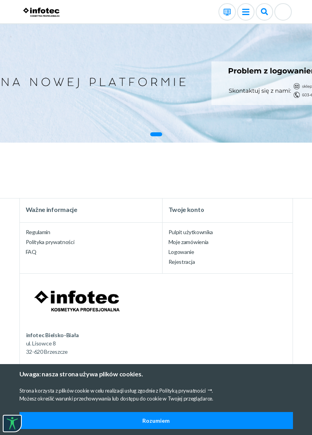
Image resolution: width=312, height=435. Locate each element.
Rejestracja (181, 261)
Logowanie (181, 251)
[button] (156, 134)
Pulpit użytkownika (190, 232)
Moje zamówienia (188, 241)
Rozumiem (156, 420)
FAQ (31, 251)
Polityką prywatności (182, 390)
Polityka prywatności (50, 241)
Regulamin (38, 232)
